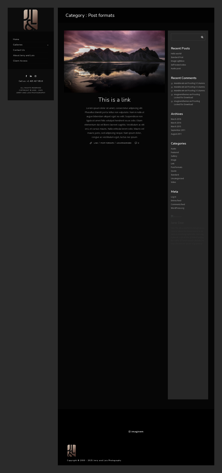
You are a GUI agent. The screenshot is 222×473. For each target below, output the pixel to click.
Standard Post (177, 57)
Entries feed (176, 200)
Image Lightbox (177, 61)
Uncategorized (124, 143)
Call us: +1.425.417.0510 (31, 81)
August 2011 (176, 134)
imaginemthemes (181, 94)
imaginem (136, 431)
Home (16, 39)
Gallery (174, 156)
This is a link (114, 100)
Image (173, 160)
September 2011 (178, 130)
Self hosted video (178, 64)
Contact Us (19, 50)
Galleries (18, 44)
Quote (173, 171)
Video (173, 182)
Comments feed (178, 204)
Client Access (20, 60)
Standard (175, 174)
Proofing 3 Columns (196, 83)
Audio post (176, 68)
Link (96, 143)
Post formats (107, 143)
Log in (173, 197)
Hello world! (176, 53)
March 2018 (176, 119)
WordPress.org (177, 208)
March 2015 (176, 126)
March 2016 (176, 122)
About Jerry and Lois (23, 55)
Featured (175, 152)
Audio (173, 148)
